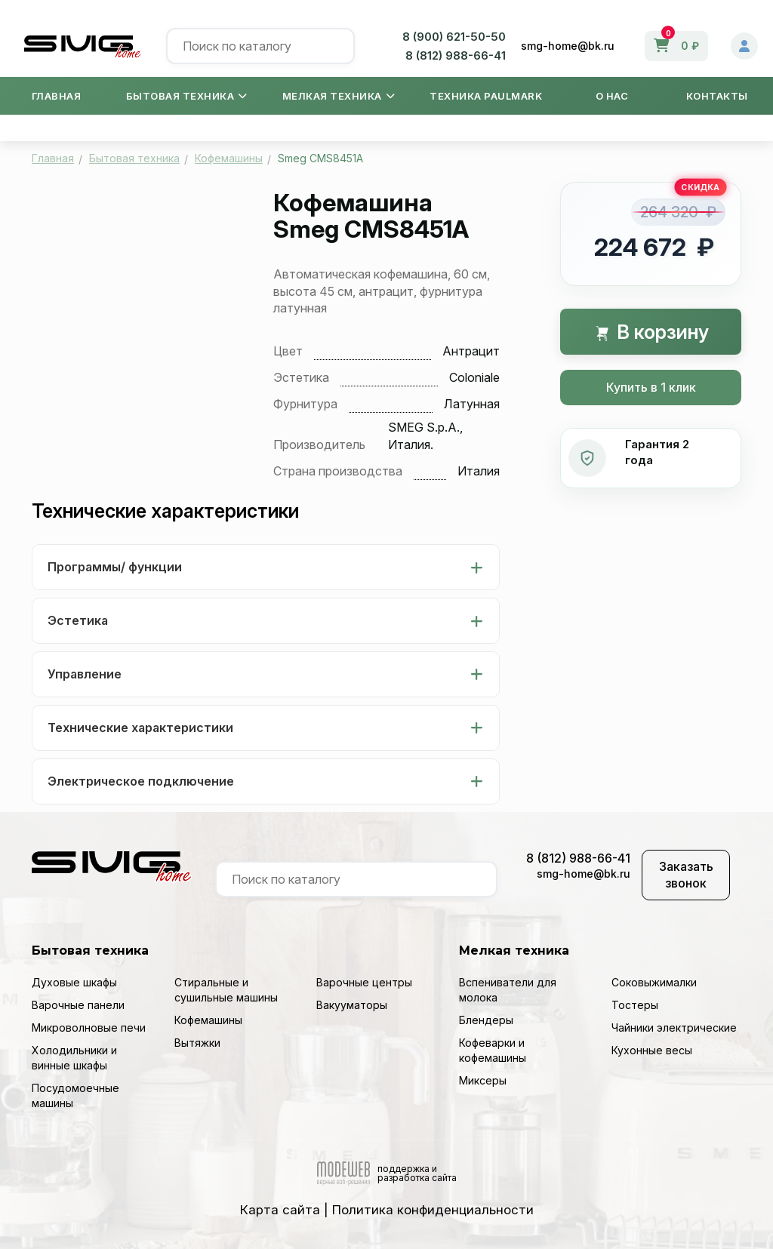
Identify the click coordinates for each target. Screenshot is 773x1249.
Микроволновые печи (89, 1027)
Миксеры (483, 1080)
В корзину (651, 331)
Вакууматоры (351, 1004)
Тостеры (634, 1004)
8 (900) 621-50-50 (454, 36)
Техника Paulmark (486, 96)
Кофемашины (208, 1020)
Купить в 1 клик (651, 387)
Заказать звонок (686, 875)
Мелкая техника (339, 96)
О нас (612, 96)
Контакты (717, 96)
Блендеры (486, 1020)
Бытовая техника (187, 96)
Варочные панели (78, 1004)
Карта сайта (280, 1209)
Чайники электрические (674, 1027)
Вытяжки (197, 1042)
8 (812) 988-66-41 (455, 55)
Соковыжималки (654, 982)
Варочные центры (364, 982)
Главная (57, 96)
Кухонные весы (651, 1050)
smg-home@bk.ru (567, 45)
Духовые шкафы (74, 982)
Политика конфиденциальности (433, 1209)
